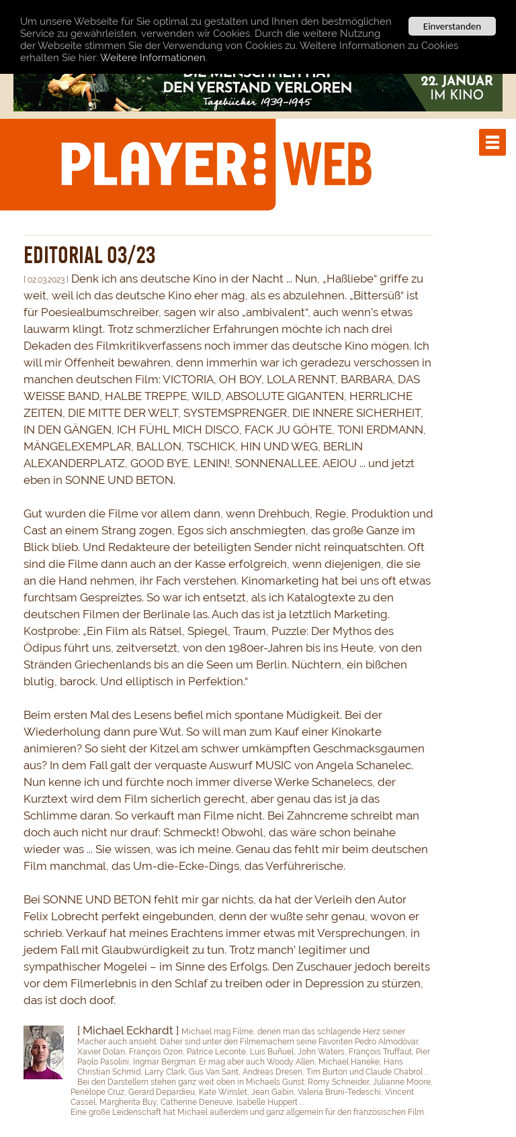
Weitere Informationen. (154, 57)
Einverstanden (452, 26)
